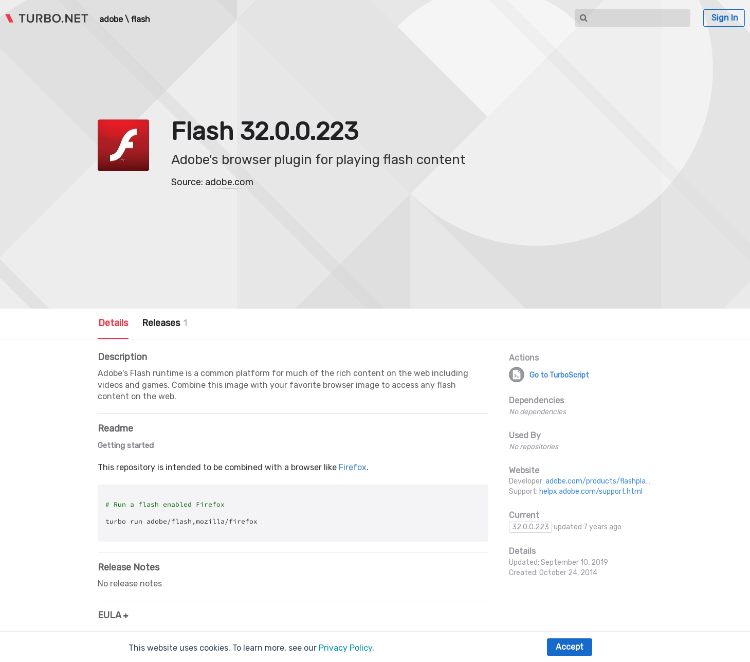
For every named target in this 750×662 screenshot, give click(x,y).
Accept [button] (569, 647)
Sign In (724, 18)
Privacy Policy (345, 648)
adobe (111, 19)
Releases (164, 323)
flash (140, 19)
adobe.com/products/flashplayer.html (609, 481)
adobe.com (229, 182)
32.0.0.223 (530, 527)
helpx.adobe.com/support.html (591, 491)
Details (113, 323)
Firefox (353, 467)
